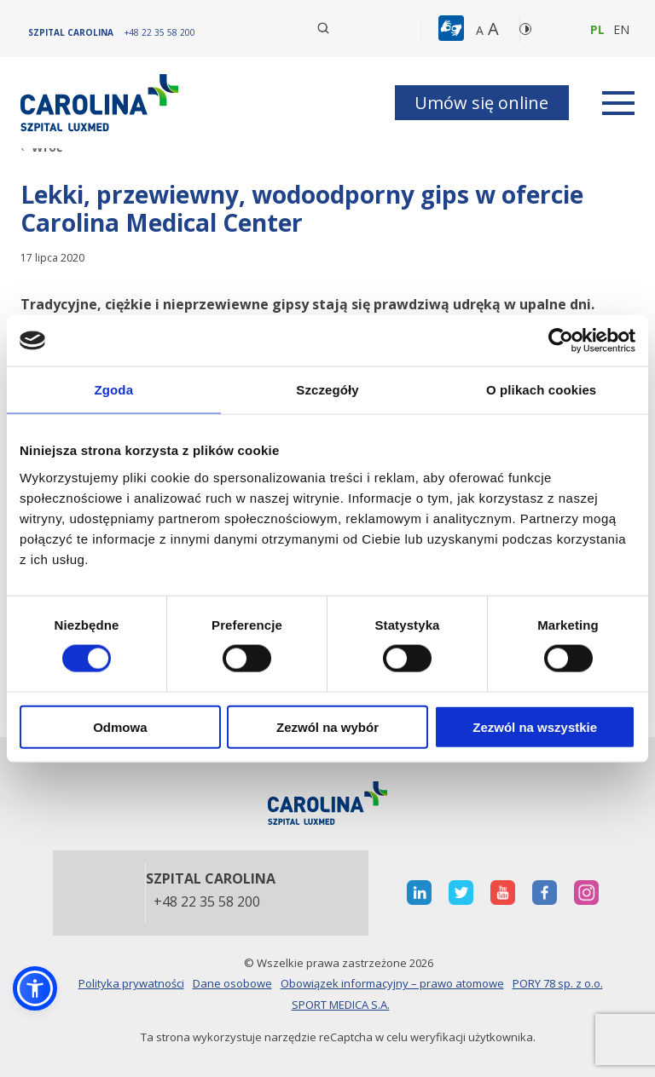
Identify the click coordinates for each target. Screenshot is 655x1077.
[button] (453, 29)
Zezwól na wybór (327, 726)
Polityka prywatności (131, 983)
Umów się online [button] (481, 102)
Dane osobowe (232, 983)
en (621, 29)
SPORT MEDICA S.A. (341, 1005)
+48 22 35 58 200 (207, 902)
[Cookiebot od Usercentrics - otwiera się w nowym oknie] (560, 341)
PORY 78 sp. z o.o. (558, 983)
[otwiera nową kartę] (419, 892)
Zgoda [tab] (114, 390)
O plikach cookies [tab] (541, 390)
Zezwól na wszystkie (534, 726)
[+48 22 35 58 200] (160, 32)
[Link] (101, 102)
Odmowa (120, 726)
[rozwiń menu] (618, 103)
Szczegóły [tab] (327, 390)
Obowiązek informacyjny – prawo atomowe (392, 983)
